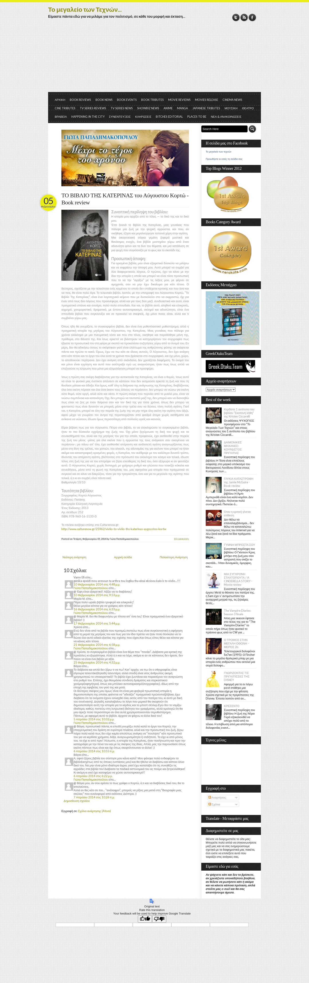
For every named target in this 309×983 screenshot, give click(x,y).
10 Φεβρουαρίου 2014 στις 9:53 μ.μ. (97, 595)
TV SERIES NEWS (122, 108)
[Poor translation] (159, 919)
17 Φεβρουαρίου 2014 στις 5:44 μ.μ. (97, 623)
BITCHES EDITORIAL (169, 116)
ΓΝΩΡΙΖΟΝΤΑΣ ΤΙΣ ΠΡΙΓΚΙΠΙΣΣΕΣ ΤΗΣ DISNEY (236, 676)
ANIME (168, 108)
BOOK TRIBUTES (152, 100)
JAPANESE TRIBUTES (206, 108)
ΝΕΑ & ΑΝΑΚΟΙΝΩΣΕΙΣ (226, 116)
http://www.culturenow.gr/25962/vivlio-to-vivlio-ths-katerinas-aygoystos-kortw (113, 529)
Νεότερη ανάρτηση (74, 557)
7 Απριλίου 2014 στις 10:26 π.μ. (94, 797)
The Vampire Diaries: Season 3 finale (237, 612)
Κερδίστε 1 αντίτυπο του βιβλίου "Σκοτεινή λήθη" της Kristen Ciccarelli (239, 412)
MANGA (182, 108)
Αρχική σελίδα (123, 557)
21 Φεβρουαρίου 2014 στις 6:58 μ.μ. (97, 644)
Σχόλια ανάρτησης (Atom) (94, 811)
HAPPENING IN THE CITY (88, 116)
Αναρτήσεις (217, 797)
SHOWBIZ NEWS (148, 108)
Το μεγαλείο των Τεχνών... (85, 9)
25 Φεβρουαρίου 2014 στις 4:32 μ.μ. (97, 662)
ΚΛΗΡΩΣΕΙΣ (143, 116)
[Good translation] (145, 919)
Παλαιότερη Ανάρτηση (174, 557)
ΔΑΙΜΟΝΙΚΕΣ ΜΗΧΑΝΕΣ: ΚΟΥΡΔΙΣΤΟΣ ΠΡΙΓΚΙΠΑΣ (233, 448)
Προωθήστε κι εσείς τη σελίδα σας (224, 159)
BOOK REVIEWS (80, 100)
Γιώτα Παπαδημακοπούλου (91, 588)
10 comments (181, 538)
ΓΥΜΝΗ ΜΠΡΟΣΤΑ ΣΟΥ (239, 544)
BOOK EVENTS (127, 100)
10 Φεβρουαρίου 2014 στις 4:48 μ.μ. (97, 584)
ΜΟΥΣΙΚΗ (231, 108)
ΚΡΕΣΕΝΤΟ (231, 706)
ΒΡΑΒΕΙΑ (61, 116)
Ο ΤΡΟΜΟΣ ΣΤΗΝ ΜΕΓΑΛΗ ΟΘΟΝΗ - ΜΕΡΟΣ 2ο (236, 643)
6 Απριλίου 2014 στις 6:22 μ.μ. (93, 776)
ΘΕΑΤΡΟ (248, 108)
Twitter (236, 17)
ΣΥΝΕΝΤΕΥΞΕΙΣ (120, 116)
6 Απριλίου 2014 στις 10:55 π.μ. (94, 751)
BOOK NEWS (104, 100)
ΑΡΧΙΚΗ (60, 100)
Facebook (252, 17)
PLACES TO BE (196, 116)
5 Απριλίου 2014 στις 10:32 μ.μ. (94, 719)
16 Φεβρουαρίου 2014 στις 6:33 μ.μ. (97, 609)
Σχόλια (214, 804)
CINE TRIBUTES (65, 108)
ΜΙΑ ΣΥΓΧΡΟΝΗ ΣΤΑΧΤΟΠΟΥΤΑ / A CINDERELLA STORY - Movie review (238, 579)
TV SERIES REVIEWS (93, 108)
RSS (244, 17)
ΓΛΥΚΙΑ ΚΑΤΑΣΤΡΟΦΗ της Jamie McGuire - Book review (238, 482)
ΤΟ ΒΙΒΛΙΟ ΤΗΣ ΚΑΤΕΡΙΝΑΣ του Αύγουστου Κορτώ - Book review (125, 199)
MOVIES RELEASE (206, 100)
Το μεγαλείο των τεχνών (218, 151)
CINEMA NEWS (232, 100)
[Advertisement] (154, 59)
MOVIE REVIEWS (179, 100)
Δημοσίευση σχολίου (77, 801)
